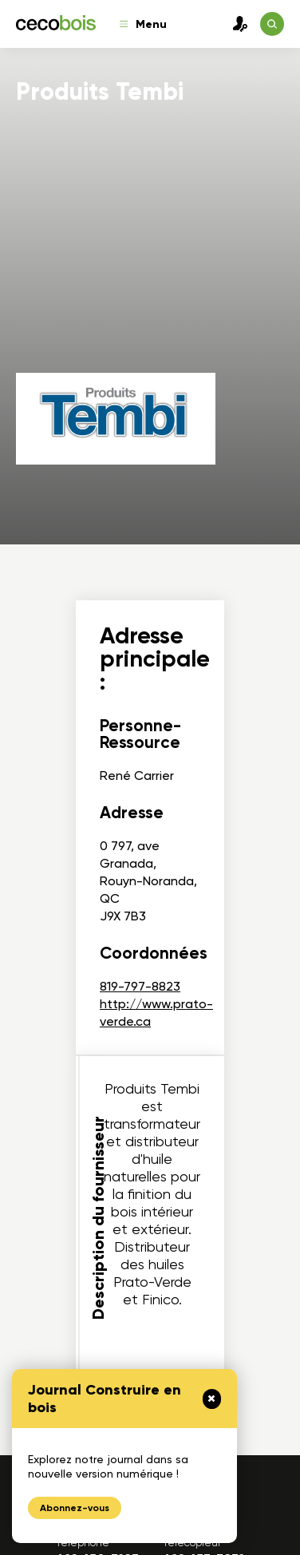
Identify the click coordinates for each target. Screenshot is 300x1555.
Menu (143, 24)
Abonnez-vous (74, 1507)
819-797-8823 (140, 986)
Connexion (236, 24)
